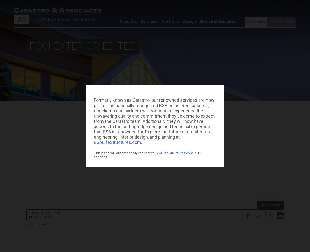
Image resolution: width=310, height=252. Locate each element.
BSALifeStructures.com (117, 142)
